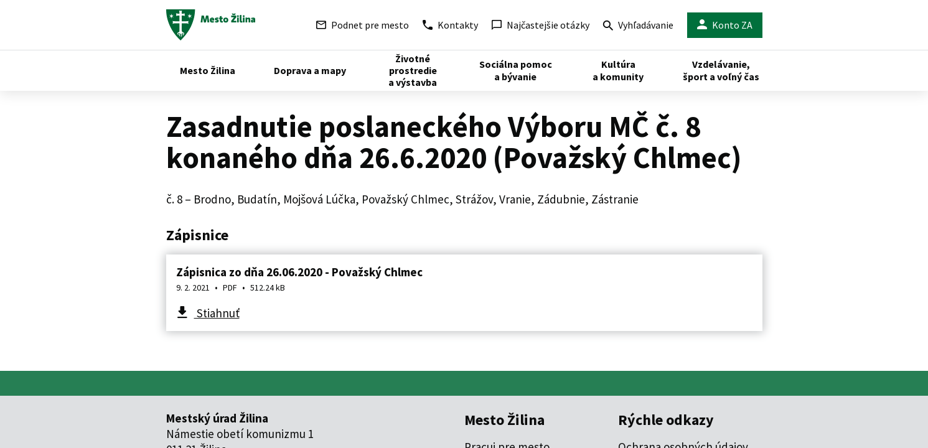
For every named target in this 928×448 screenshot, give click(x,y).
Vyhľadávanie (638, 26)
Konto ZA (724, 25)
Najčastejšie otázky (540, 25)
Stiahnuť (217, 313)
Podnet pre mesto (362, 25)
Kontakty (450, 25)
